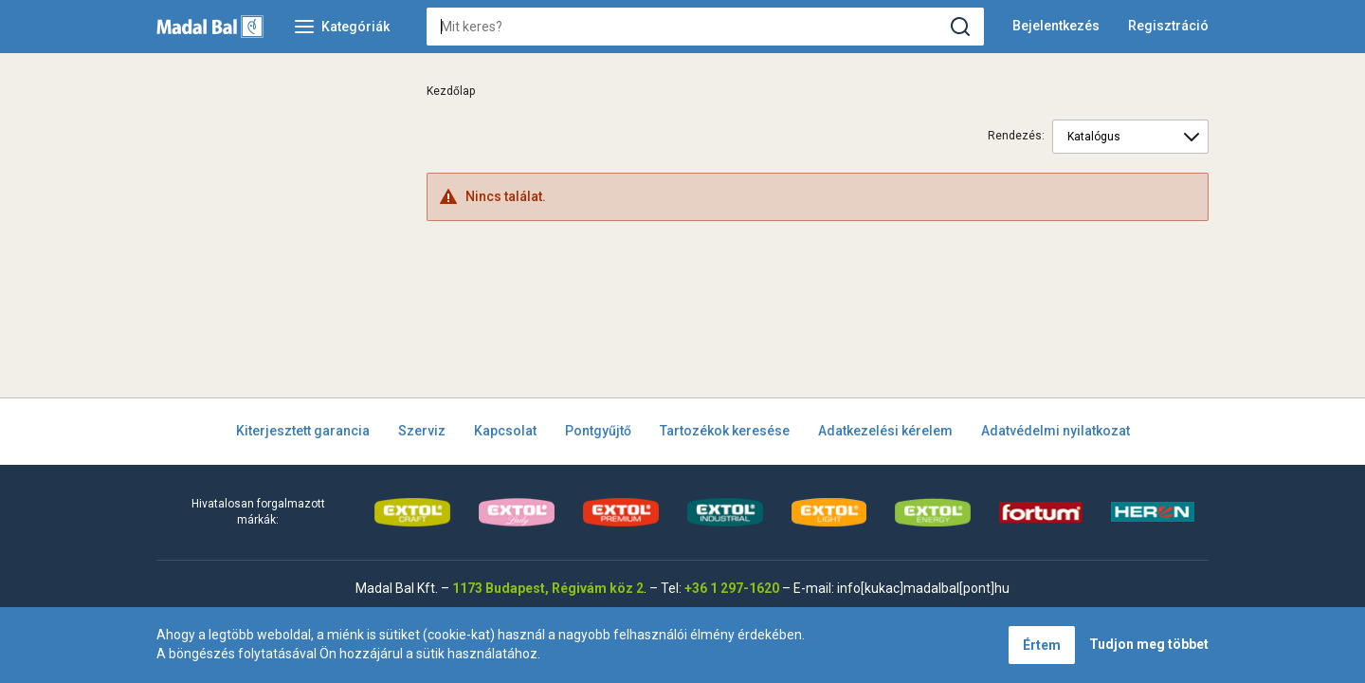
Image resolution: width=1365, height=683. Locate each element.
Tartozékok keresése (725, 430)
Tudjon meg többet (1149, 644)
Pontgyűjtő (598, 430)
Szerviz (422, 430)
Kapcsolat (505, 430)
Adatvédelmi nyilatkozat (1055, 430)
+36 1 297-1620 (731, 588)
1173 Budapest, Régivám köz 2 (548, 588)
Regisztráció (1168, 25)
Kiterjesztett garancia (303, 430)
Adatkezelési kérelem (885, 430)
